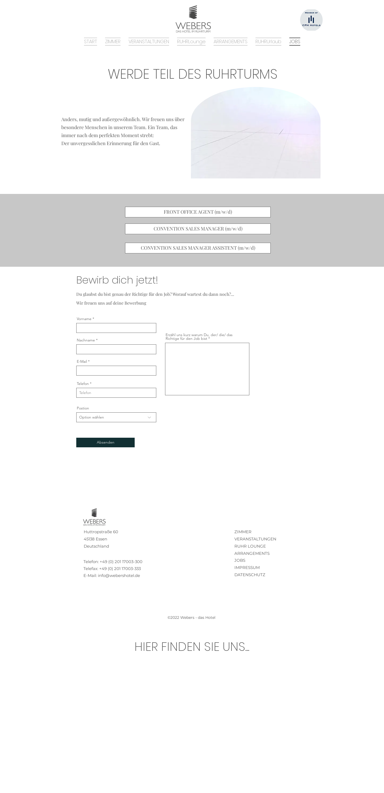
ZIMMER (242, 531)
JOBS (239, 560)
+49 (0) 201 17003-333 (120, 568)
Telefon (83, 383)
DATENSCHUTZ (249, 574)
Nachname (86, 340)
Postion (83, 408)
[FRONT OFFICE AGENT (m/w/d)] (198, 212)
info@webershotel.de (119, 575)
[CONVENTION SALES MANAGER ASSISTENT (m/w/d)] (198, 248)
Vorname (84, 319)
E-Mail (82, 361)
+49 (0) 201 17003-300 (121, 561)
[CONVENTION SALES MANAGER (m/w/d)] (198, 229)
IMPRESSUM (247, 567)
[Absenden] (105, 442)
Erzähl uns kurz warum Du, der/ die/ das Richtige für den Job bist (199, 336)
